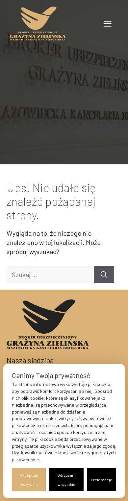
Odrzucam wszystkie (66, 480)
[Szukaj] (104, 274)
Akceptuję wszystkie (29, 480)
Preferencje (101, 479)
